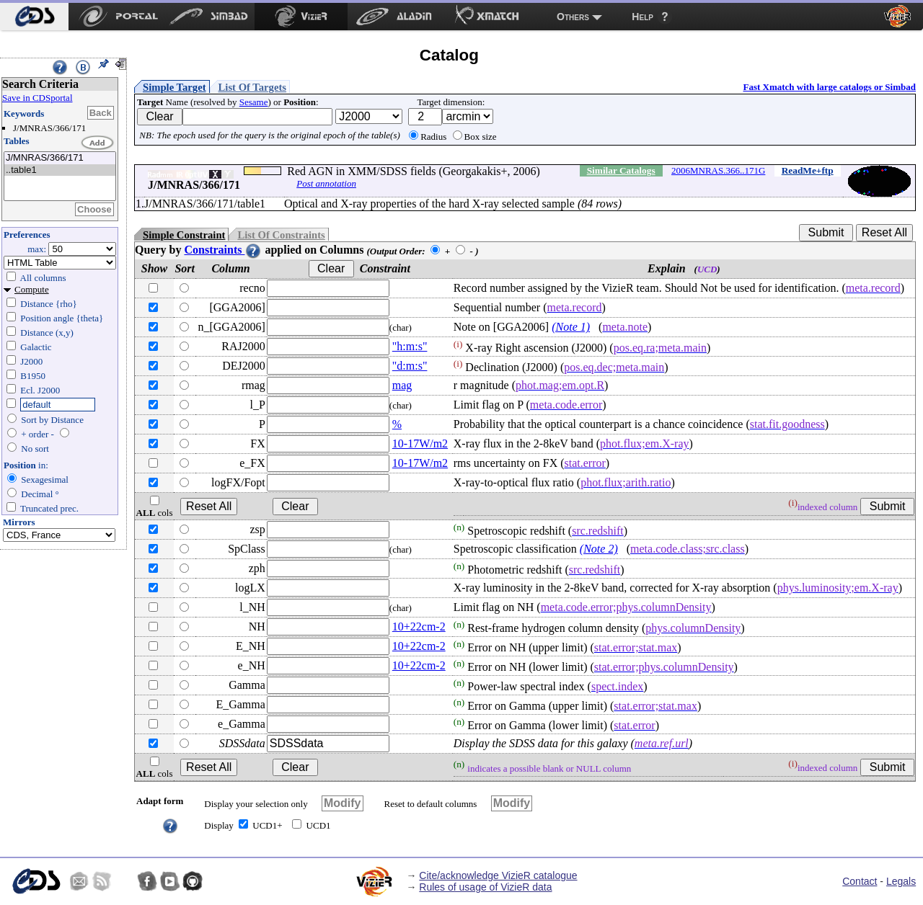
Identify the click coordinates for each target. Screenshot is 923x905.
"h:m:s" (410, 346)
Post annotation (326, 183)
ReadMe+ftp (808, 170)
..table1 (59, 170)
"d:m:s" (410, 366)
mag (402, 385)
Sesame (253, 102)
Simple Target (174, 87)
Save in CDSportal (37, 97)
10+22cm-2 (419, 626)
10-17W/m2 (420, 443)
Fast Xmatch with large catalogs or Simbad (829, 86)
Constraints (223, 250)
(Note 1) (571, 327)
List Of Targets (252, 87)
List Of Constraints (280, 235)
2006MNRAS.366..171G (718, 170)
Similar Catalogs (621, 170)
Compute (31, 289)
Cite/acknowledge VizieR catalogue (498, 875)
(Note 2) (599, 549)
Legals (901, 881)
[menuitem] (34, 16)
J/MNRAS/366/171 (59, 158)
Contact (859, 881)
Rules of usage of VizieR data (485, 887)
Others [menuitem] (573, 16)
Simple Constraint (184, 235)
